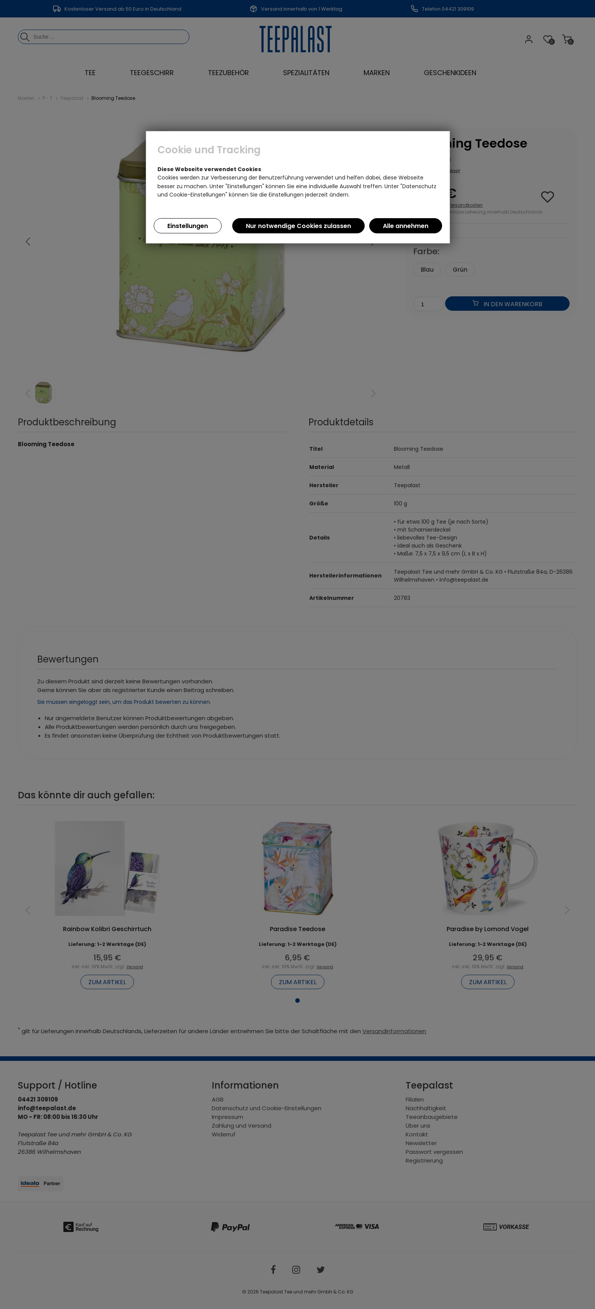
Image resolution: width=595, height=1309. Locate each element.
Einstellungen (187, 226)
